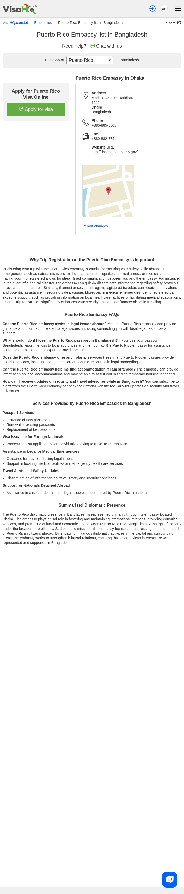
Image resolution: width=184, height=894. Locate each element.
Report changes (95, 226)
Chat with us (106, 46)
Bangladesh (126, 60)
